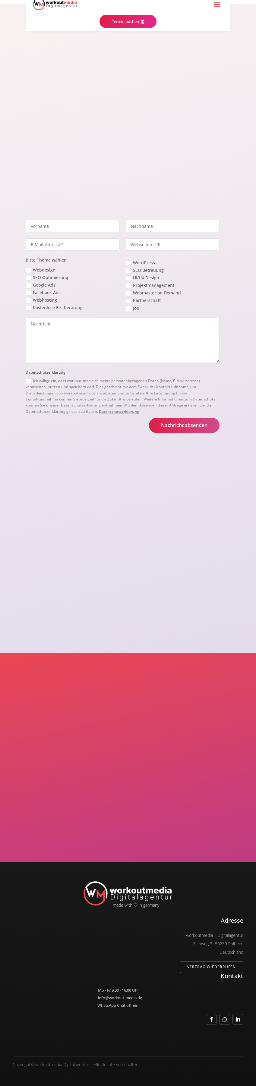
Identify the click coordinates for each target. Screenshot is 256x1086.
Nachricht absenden (184, 425)
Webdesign (40, 270)
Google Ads (40, 285)
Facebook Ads (43, 293)
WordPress (140, 263)
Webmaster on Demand (153, 293)
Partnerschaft (143, 300)
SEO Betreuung (145, 270)
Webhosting (41, 300)
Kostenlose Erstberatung (54, 308)
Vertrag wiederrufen (211, 966)
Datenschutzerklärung (119, 411)
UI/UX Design (142, 278)
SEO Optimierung (47, 278)
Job (132, 308)
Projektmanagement (150, 285)
